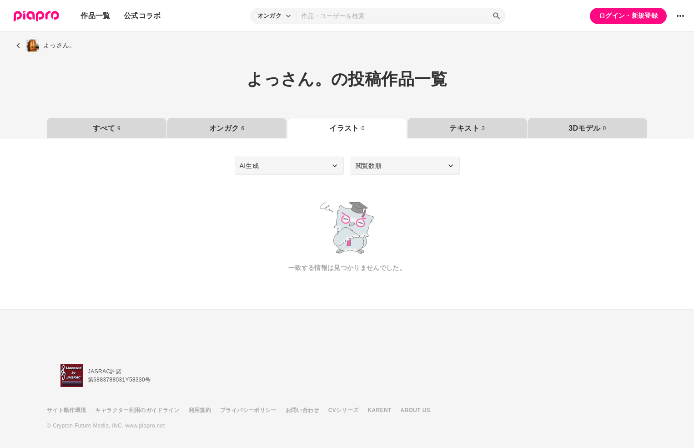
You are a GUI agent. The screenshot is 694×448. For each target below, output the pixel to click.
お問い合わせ (302, 410)
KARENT (380, 410)
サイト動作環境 (66, 410)
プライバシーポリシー (248, 410)
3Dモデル (587, 128)
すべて (107, 128)
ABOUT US (415, 410)
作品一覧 (95, 16)
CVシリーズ (343, 410)
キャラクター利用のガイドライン (137, 410)
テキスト (466, 128)
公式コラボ (142, 16)
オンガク (226, 128)
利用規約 (200, 410)
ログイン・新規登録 (628, 15)
